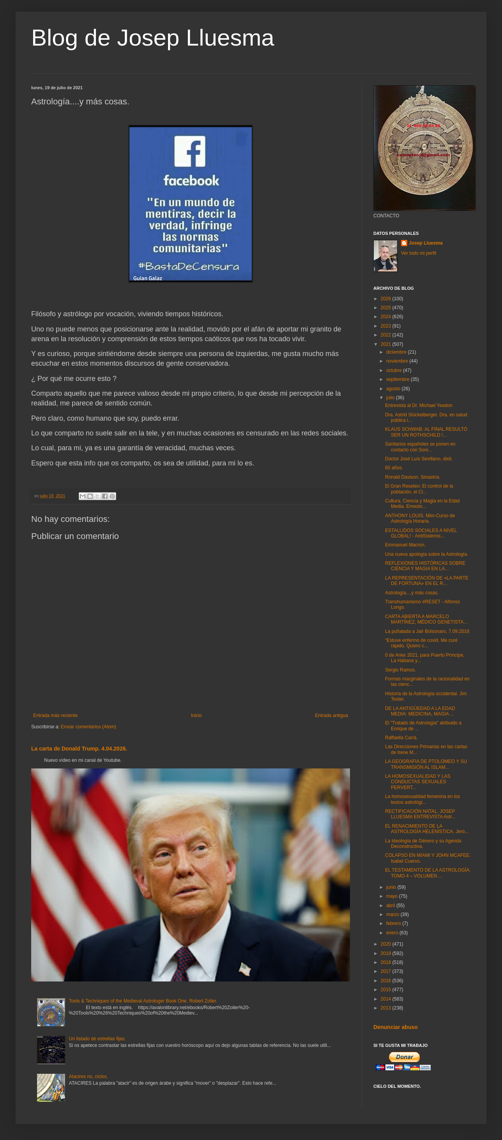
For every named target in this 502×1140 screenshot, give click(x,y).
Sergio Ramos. (400, 670)
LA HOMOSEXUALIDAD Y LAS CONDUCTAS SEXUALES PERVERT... (418, 782)
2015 (386, 989)
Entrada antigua (331, 715)
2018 (386, 962)
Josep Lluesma (426, 243)
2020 (386, 944)
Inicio (196, 715)
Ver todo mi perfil (418, 253)
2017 (386, 971)
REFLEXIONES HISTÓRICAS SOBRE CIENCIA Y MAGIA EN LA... (425, 565)
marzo (393, 914)
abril (391, 905)
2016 (386, 980)
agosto (393, 388)
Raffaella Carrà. (401, 737)
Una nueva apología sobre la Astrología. (426, 554)
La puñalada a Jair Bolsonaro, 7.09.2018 (427, 631)
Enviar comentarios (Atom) (88, 726)
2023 (386, 326)
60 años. (394, 467)
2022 (386, 335)
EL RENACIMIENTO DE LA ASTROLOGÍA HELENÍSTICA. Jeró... (426, 828)
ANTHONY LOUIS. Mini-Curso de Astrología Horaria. (420, 518)
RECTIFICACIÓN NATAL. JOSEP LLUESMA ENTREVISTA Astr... (420, 814)
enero (392, 933)
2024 (386, 316)
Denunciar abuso (395, 1027)
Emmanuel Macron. (405, 545)
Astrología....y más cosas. (411, 593)
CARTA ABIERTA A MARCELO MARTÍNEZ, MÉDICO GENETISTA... (426, 619)
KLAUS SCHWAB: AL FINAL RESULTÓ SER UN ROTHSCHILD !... (426, 431)
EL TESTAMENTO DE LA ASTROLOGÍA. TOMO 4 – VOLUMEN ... (428, 872)
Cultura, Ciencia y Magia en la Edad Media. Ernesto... (422, 503)
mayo (392, 896)
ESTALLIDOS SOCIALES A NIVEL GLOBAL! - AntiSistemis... (421, 533)
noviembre (397, 361)
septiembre (398, 379)
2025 (386, 307)
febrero (394, 923)
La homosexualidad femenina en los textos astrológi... (422, 799)
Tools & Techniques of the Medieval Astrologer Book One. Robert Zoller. (143, 1001)
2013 (386, 1008)
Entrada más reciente (55, 715)
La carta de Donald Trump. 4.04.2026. (79, 748)
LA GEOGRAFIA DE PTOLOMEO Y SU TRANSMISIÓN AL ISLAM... (426, 764)
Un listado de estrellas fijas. (97, 1038)
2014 (386, 999)
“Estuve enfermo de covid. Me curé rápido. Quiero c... (421, 643)
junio (392, 887)
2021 (386, 344)
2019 (386, 953)
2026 (386, 298)
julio (391, 397)
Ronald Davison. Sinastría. (412, 477)
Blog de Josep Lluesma (152, 38)
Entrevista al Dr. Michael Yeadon (419, 405)
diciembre (397, 352)
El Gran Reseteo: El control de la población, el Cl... (419, 488)
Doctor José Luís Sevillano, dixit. (419, 459)
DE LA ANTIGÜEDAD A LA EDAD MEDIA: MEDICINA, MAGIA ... (420, 711)
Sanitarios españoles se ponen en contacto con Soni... (420, 446)
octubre (394, 370)
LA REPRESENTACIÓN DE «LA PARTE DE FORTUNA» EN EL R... (426, 580)
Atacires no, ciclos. (88, 1076)
